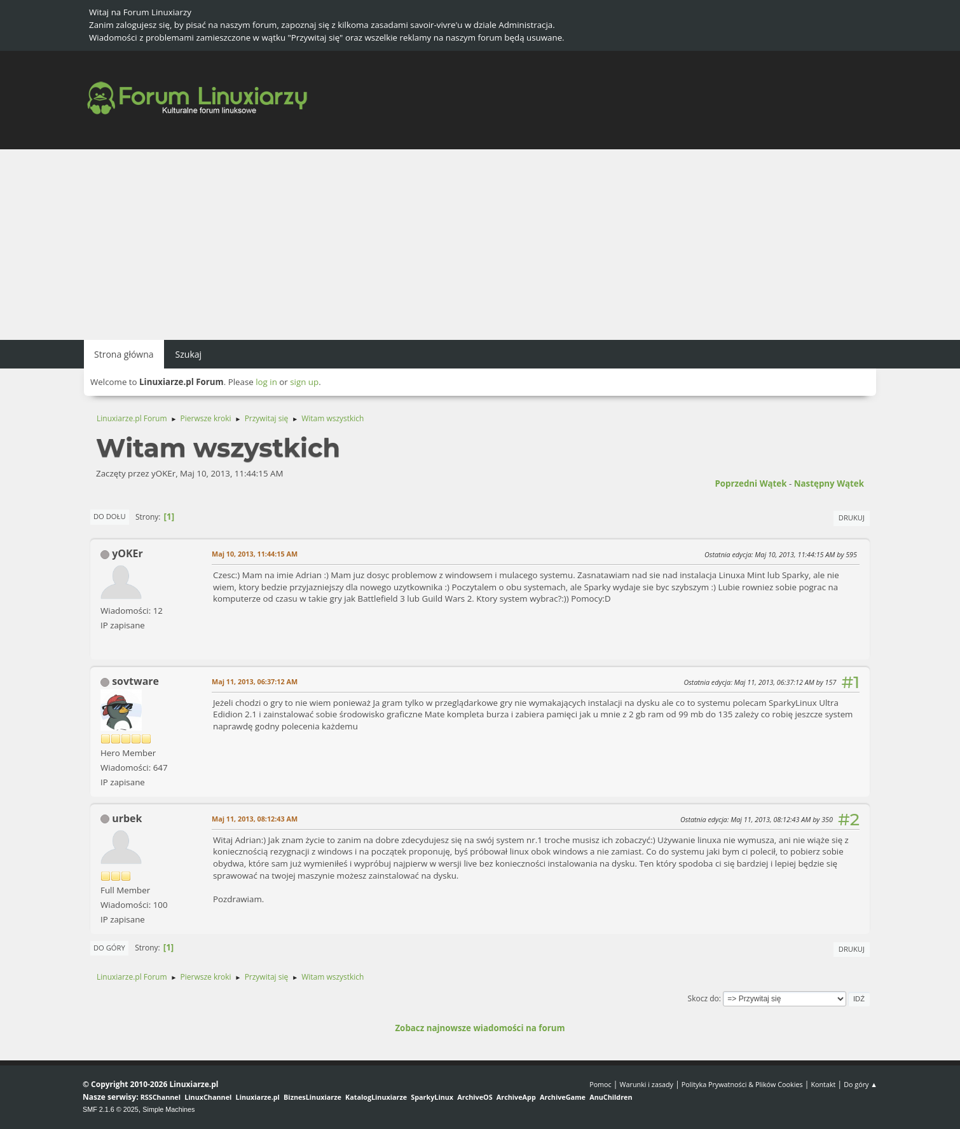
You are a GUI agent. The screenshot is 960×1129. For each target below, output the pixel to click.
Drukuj (852, 517)
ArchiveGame (563, 1097)
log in (266, 382)
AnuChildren (610, 1097)
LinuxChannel (207, 1097)
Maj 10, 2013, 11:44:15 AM (255, 553)
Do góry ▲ (860, 1084)
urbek (127, 818)
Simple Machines (168, 1109)
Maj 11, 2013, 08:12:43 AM (255, 818)
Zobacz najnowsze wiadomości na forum (480, 1028)
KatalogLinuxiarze (376, 1097)
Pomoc (600, 1084)
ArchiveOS (474, 1097)
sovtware (135, 681)
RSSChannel (161, 1097)
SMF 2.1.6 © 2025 (111, 1109)
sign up (304, 382)
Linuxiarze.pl (258, 1097)
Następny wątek (829, 483)
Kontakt (823, 1084)
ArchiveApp (516, 1097)
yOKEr (127, 553)
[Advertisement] (480, 245)
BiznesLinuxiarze (312, 1097)
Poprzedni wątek (750, 483)
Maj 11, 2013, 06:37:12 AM (255, 681)
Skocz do (703, 998)
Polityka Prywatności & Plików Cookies (742, 1084)
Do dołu (109, 516)
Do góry (109, 947)
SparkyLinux (432, 1097)
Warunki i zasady (646, 1084)
